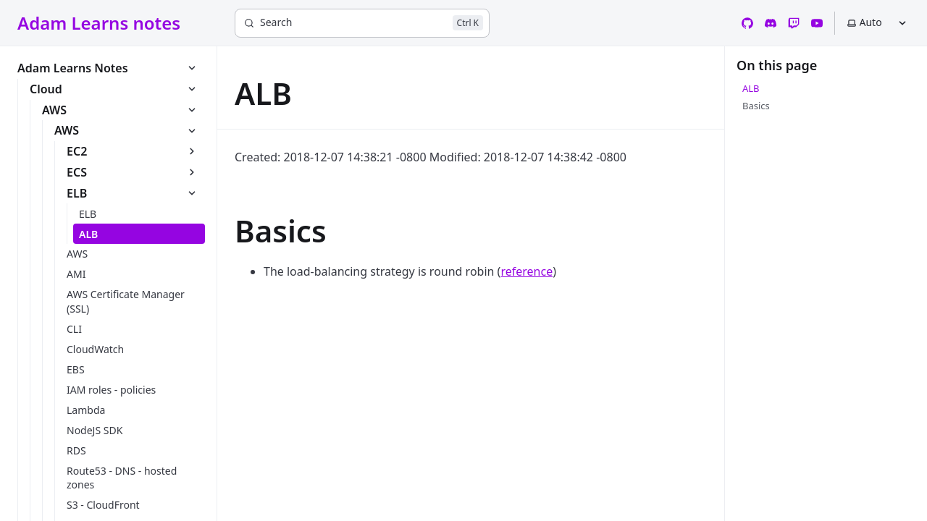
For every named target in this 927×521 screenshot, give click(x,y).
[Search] (362, 23)
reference (526, 271)
